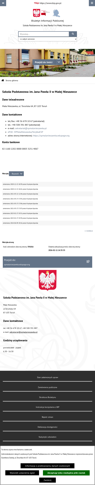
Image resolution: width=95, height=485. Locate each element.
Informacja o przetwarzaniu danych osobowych (47, 465)
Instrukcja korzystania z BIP (47, 407)
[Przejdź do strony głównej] (47, 18)
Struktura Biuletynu (47, 397)
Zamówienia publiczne (47, 387)
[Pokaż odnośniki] (3, 3)
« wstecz (89, 230)
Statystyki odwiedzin (47, 437)
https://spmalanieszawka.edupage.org (51, 135)
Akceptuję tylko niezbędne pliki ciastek (66, 472)
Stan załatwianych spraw (47, 377)
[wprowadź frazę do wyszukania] (43, 34)
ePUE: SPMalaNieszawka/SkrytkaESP (25, 132)
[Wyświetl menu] (92, 3)
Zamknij (47, 480)
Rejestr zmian (47, 417)
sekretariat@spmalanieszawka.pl (31, 128)
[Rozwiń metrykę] (16, 173)
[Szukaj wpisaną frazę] (73, 34)
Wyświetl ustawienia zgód (22, 472)
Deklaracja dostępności (47, 427)
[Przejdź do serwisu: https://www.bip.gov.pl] (47, 3)
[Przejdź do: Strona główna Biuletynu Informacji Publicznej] (2, 80)
